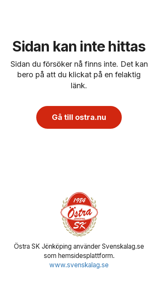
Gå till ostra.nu (79, 117)
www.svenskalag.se (79, 265)
